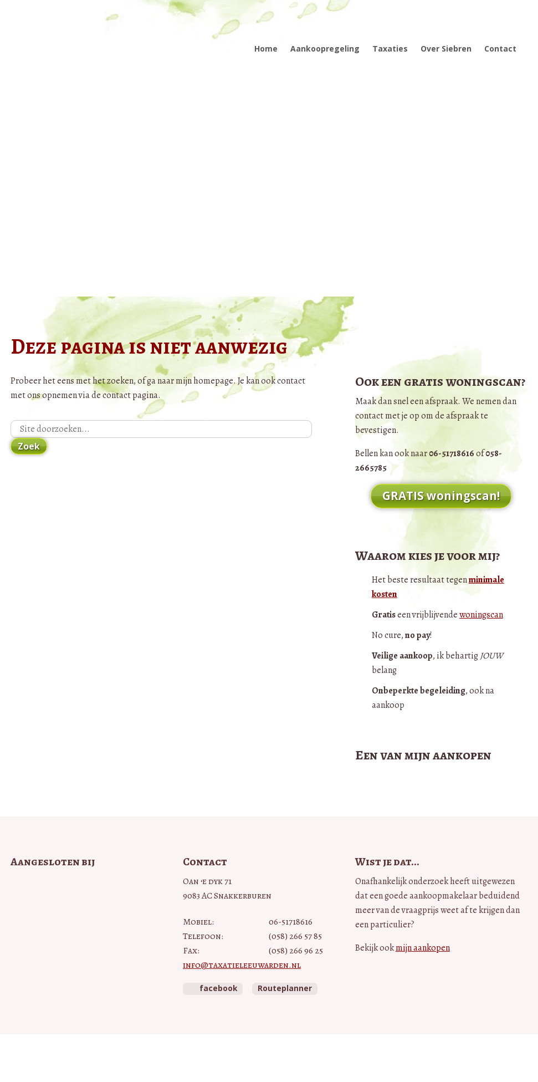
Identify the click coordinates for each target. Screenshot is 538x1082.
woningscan (481, 615)
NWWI (40, 947)
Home (266, 48)
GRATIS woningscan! (441, 495)
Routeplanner (285, 988)
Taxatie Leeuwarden (81, 37)
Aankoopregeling (325, 48)
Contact (500, 48)
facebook (218, 988)
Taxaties (390, 48)
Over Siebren (446, 48)
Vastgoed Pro (66, 888)
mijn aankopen (423, 948)
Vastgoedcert (58, 914)
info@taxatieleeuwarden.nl (242, 965)
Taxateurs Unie (36, 981)
